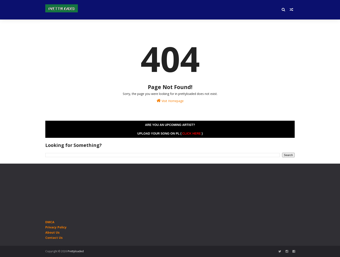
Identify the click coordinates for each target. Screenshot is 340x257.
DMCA (49, 222)
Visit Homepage (170, 100)
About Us (52, 232)
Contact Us (54, 238)
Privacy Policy (56, 227)
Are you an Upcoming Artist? (170, 125)
